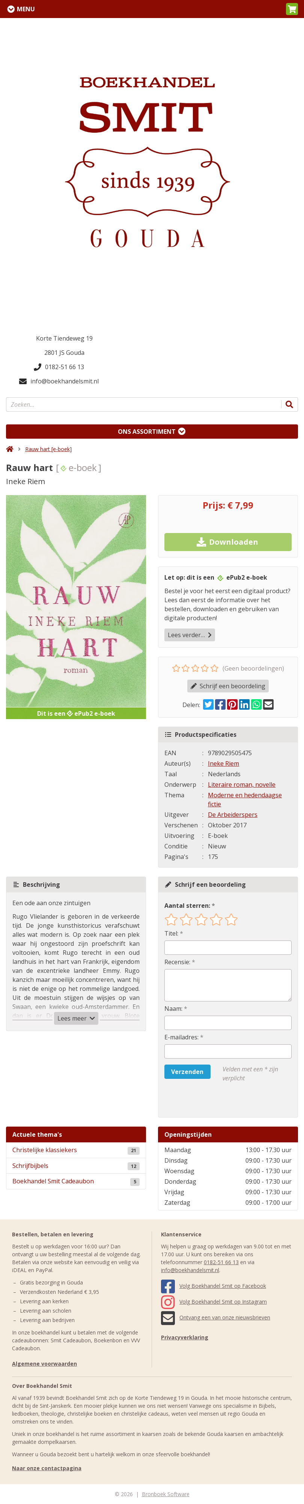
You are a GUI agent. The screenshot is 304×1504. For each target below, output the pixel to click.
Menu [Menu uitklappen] (26, 9)
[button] (292, 9)
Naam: (173, 1008)
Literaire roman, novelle (241, 784)
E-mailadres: (181, 1037)
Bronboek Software (166, 1494)
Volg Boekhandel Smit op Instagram (214, 1301)
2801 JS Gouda (64, 352)
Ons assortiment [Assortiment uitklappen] (147, 431)
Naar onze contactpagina (46, 1468)
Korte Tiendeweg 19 (64, 338)
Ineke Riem (223, 763)
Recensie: (177, 962)
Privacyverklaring (184, 1337)
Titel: (171, 933)
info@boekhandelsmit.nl (59, 381)
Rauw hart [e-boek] (48, 449)
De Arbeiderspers (232, 814)
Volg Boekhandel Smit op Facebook (213, 1285)
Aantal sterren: (187, 905)
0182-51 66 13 (59, 367)
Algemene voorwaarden (44, 1363)
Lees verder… (190, 635)
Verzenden (187, 1072)
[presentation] (212, 1100)
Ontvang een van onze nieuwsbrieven (215, 1317)
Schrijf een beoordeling (228, 686)
